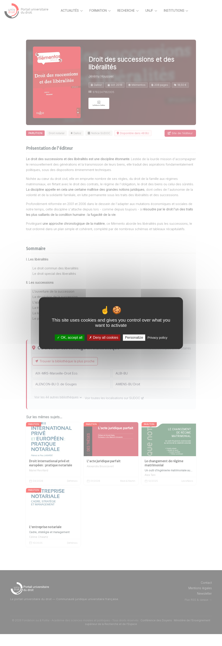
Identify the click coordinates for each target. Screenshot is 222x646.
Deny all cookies (103, 337)
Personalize (134, 337)
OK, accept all (69, 337)
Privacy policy (157, 337)
